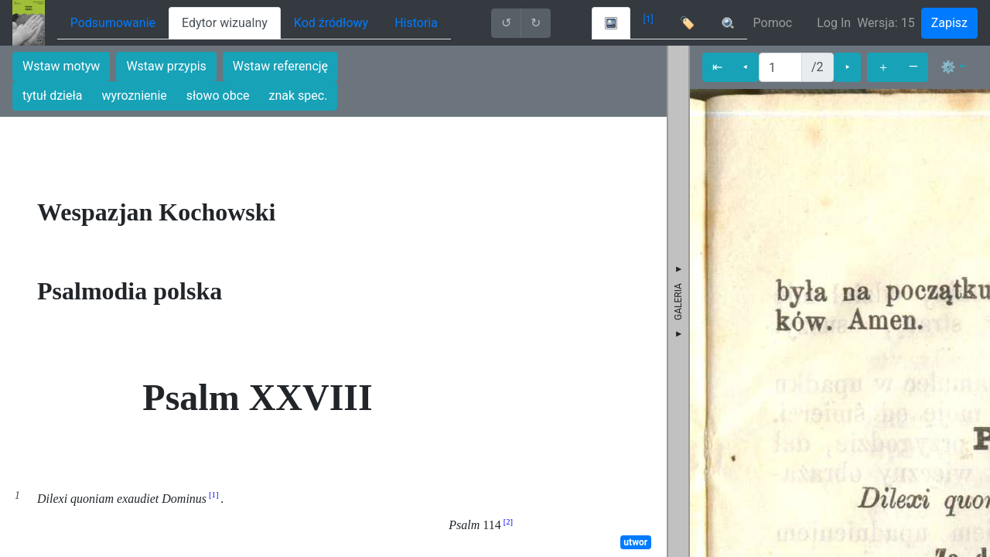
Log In (834, 22)
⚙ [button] (948, 67)
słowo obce (218, 95)
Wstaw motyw (61, 66)
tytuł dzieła (52, 95)
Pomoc (773, 22)
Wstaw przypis (166, 66)
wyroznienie (134, 95)
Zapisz (949, 22)
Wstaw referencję (280, 66)
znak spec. (298, 95)
